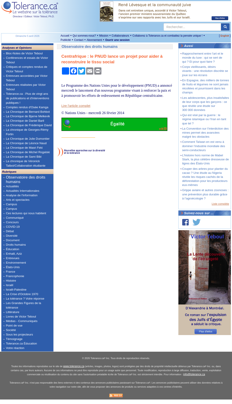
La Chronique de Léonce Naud (26, 143)
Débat (10, 231)
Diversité (12, 235)
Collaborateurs (120, 35)
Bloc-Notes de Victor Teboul (24, 53)
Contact (78, 40)
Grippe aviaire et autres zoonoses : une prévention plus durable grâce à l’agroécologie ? (205, 194)
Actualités (12, 186)
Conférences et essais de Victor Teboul (27, 60)
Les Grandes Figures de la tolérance (23, 305)
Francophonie (15, 276)
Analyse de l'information (21, 195)
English (225, 35)
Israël (9, 285)
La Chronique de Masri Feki (24, 147)
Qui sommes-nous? (84, 35)
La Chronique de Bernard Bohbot (28, 111)
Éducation (12, 249)
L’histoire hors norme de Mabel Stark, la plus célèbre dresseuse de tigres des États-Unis (205, 159)
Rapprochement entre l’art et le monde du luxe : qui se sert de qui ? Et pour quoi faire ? (202, 57)
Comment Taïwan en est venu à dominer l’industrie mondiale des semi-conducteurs (203, 146)
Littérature (12, 312)
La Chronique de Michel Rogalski (28, 152)
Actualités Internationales (22, 190)
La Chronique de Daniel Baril (25, 120)
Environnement (16, 262)
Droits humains (16, 244)
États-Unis (13, 267)
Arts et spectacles (17, 199)
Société (11, 330)
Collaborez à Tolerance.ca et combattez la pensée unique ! (167, 35)
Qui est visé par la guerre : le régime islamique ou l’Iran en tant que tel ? (204, 119)
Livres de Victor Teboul (21, 316)
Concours (12, 222)
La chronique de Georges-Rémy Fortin (27, 132)
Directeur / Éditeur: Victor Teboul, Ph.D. (34, 16)
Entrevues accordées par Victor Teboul (27, 78)
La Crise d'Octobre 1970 (22, 294)
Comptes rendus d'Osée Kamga (27, 107)
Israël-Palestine (16, 289)
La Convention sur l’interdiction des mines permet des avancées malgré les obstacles (205, 132)
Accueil (65, 35)
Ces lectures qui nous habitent (26, 213)
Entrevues (12, 258)
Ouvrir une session (117, 40)
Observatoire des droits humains (25, 179)
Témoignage (14, 339)
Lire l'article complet (75, 106)
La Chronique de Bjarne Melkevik (28, 116)
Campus (11, 204)
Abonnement (94, 40)
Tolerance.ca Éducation (21, 343)
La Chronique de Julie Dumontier (28, 138)
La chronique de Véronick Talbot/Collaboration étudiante (25, 163)
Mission (103, 35)
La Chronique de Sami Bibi (24, 156)
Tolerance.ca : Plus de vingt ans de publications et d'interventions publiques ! (27, 98)
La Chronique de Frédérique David (29, 125)
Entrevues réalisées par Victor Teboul (26, 87)
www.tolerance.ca (73, 370)
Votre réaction (15, 348)
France (10, 271)
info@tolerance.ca (194, 378)
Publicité (66, 40)
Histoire (11, 280)
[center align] (225, 27)
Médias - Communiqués (21, 321)
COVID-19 (13, 226)
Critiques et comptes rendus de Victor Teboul (26, 69)
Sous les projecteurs (19, 334)
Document (13, 240)
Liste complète (220, 203)
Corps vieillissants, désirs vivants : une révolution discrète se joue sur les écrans (205, 71)
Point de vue (14, 325)
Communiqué (15, 217)
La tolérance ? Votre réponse (25, 298)
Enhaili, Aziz (14, 253)
